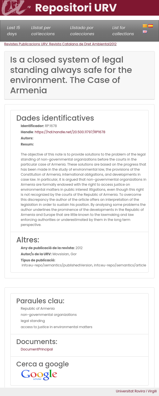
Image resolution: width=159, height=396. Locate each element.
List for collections (123, 31)
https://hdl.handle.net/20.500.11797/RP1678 (70, 132)
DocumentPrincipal (37, 349)
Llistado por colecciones (82, 31)
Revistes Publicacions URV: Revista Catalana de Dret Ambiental (56, 44)
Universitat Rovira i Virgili (136, 391)
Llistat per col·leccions (43, 31)
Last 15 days (13, 31)
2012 (112, 44)
